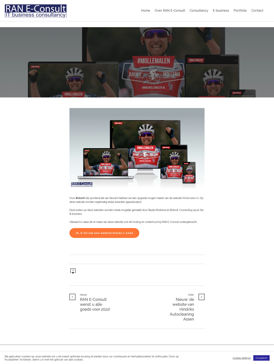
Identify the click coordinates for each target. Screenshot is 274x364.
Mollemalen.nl (190, 198)
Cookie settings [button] (242, 357)
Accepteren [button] (261, 358)
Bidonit (80, 198)
